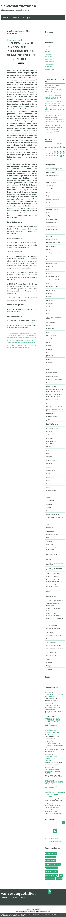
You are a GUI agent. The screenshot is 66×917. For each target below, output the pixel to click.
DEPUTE (48, 249)
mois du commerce (17, 347)
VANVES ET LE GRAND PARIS (53, 591)
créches (48, 233)
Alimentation (50, 172)
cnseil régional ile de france (24, 343)
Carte (47, 677)
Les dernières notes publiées (33, 911)
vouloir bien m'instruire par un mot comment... (54, 114)
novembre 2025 (49, 64)
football (59, 879)
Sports (48, 487)
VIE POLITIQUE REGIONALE (54, 649)
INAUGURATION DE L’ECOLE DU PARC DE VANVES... (52, 771)
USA (47, 538)
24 (55, 156)
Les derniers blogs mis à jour (21, 911)
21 (46, 156)
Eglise (48, 270)
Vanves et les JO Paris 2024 (54, 618)
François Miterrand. (51, 85)
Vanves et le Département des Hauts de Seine (54, 585)
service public (50, 470)
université (49, 527)
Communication (51, 226)
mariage (32, 339)
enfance (48, 283)
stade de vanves (50, 860)
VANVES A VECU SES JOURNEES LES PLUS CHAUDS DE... (52, 707)
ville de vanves (12, 335)
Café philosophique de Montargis (53, 126)
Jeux (47, 352)
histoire (48, 332)
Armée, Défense (51, 182)
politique (49, 420)
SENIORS (49, 467)
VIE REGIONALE (51, 652)
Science (48, 453)
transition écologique (53, 514)
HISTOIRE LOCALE (51, 335)
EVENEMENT (50, 300)
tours (48, 511)
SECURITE (49, 457)
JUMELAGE (49, 356)
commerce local (51, 222)
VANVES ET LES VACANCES (54, 622)
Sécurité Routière (51, 460)
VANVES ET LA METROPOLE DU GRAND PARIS (54, 554)
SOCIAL (48, 474)
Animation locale (51, 179)
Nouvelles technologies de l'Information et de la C (54, 390)
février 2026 (48, 56)
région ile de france (51, 871)
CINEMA (48, 202)
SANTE (48, 450)
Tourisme (49, 507)
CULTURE (49, 236)
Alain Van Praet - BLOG (54, 103)
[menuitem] (5, 17)
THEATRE (49, 504)
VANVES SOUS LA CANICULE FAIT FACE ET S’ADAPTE (54, 758)
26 (60, 156)
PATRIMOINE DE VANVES (54, 406)
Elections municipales (53, 280)
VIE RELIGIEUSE (51, 655)
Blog (47, 196)
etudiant (49, 293)
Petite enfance (50, 413)
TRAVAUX (49, 524)
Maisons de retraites (52, 376)
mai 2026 (47, 49)
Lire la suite (48, 36)
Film (47, 314)
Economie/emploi (51, 263)
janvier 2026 (48, 59)
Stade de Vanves (51, 490)
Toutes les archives (50, 72)
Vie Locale (29, 333)
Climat (48, 212)
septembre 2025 (49, 69)
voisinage (49, 662)
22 (49, 156)
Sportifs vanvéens (51, 484)
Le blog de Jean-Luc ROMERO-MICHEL (54, 122)
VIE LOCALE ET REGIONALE (54, 635)
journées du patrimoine (29, 337)
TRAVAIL (49, 521)
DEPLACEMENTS (51, 246)
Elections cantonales (52, 276)
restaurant (49, 438)
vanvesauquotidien (18, 6)
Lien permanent (12, 333)
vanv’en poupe (26, 347)
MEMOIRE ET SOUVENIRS (54, 379)
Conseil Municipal (52, 229)
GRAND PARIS (50, 322)
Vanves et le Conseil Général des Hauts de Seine (54, 580)
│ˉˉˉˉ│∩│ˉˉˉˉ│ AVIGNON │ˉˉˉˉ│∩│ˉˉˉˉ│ (52, 132)
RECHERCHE (50, 431)
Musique (49, 383)
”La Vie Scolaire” (50, 125)
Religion (49, 435)
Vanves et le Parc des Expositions (52, 604)
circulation (49, 206)
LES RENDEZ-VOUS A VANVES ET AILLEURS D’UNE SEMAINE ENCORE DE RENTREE (21, 51)
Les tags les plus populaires (45, 911)
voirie (48, 659)
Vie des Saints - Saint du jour (55, 110)
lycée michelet (49, 879)
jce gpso (27, 345)
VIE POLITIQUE (51, 642)
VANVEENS (49, 544)
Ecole (48, 256)
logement (49, 362)
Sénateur (49, 463)
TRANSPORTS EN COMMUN (54, 517)
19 (60, 153)
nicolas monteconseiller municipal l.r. (18, 339)
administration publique (54, 169)
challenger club (19, 345)
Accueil (5, 18)
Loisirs (48, 366)
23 (52, 156)
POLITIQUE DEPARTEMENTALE (52, 424)
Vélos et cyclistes (51, 625)
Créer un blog (30, 909)
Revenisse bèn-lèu (50, 129)
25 (57, 156)
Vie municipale (51, 639)
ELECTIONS (49, 273)
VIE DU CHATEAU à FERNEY (53, 116)
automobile (50, 189)
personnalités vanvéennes (54, 410)
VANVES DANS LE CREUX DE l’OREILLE (53, 90)
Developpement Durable (54, 253)
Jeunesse (49, 349)
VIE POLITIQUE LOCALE (53, 645)
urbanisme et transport (53, 534)
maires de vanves (51, 372)
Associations (50, 185)
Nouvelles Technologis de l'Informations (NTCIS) (54, 395)
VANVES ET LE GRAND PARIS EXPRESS (53, 596)
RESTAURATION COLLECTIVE (51, 442)
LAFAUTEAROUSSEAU (51, 99)
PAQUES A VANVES (52, 399)
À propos (26, 18)
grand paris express (51, 868)
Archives (15, 18)
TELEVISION (50, 500)
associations (11, 345)
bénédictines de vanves (52, 864)
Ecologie (49, 260)
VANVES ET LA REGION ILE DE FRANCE (54, 564)
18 (57, 153)
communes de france (23, 335)
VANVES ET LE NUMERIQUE (54, 600)
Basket (48, 192)
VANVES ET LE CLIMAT (53, 576)
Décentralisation (51, 239)
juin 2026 (47, 47)
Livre (48, 359)
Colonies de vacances (52, 219)
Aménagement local (52, 175)
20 (63, 153)
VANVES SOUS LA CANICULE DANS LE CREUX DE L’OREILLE (55, 733)
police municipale (51, 416)
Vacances (49, 541)
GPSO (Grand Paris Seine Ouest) (53, 318)
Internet (48, 345)
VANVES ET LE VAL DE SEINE (53, 609)
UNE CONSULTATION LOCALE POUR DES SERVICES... (52, 807)
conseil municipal (51, 853)
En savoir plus (20, 915)
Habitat (48, 325)
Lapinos (62, 105)
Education (49, 266)
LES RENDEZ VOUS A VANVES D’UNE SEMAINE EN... (54, 745)
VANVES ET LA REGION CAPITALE (53, 558)
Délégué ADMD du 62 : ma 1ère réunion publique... (54, 120)
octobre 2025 (48, 66)
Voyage (48, 666)
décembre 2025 (49, 61)
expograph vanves (51, 875)
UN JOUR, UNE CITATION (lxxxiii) (55, 101)
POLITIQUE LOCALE (52, 428)
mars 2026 (48, 54)
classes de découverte (53, 209)
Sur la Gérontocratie (51, 105)
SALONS (48, 447)
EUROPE (48, 297)
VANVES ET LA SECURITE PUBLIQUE (54, 569)
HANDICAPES (50, 329)
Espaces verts (50, 290)
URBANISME (50, 531)
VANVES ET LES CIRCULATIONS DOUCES (53, 614)
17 (55, 153)
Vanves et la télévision (53, 573)
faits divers (49, 303)
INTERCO (49, 342)
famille (48, 307)
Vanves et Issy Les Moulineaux (51, 548)
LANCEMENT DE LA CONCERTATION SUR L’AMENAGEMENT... (52, 720)
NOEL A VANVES (51, 386)
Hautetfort (37, 909)
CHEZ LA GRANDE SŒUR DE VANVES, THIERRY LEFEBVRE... (55, 795)
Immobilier (49, 339)
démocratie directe (50, 87)
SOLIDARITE (50, 477)
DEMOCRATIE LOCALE (53, 243)
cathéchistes (21, 340)
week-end (49, 669)
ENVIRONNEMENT (51, 287)
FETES (48, 310)
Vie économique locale (53, 628)
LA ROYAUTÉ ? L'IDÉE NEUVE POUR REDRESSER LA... (53, 96)
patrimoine (49, 403)
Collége (48, 216)
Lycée (48, 369)
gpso (61, 875)
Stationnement (51, 494)
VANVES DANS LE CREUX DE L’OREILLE (54, 783)
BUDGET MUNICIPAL (52, 199)
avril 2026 (48, 51)
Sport (48, 480)
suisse (48, 497)
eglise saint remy (12, 340)
